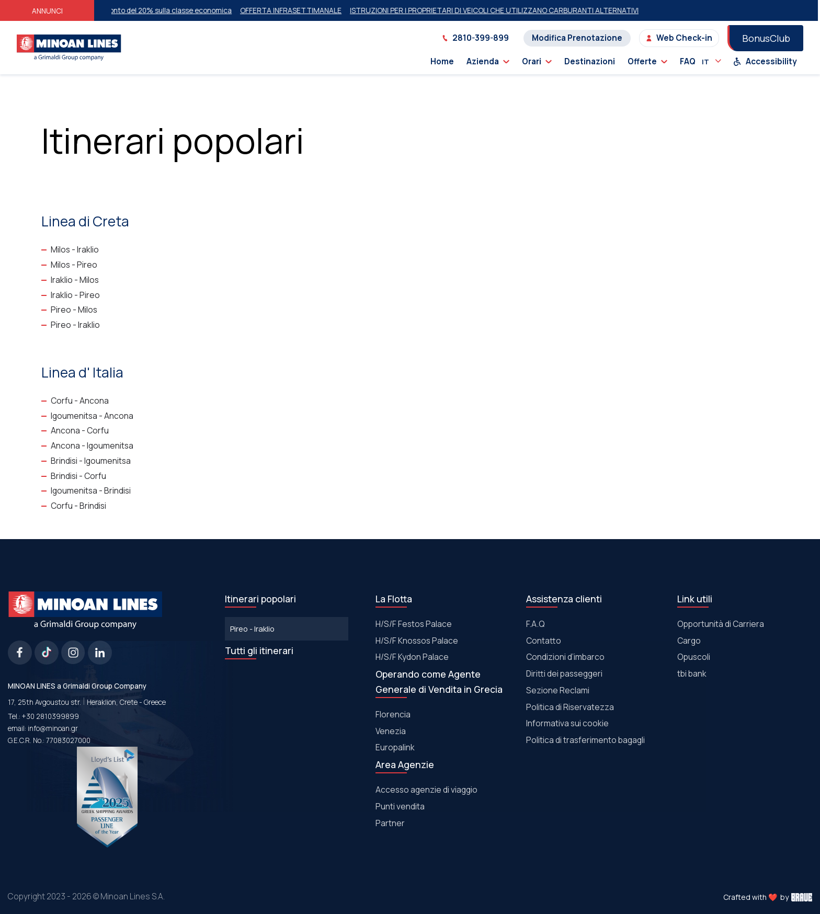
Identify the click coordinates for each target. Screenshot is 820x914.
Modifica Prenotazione (577, 37)
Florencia (393, 714)
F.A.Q (535, 624)
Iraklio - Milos (75, 279)
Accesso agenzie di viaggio (426, 789)
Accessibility (765, 61)
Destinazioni (589, 61)
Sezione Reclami (557, 690)
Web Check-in (679, 37)
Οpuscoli (693, 656)
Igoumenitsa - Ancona (92, 415)
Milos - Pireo (74, 264)
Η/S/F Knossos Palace (416, 640)
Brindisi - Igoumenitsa (91, 460)
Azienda (487, 61)
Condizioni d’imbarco (565, 656)
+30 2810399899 (50, 716)
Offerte (647, 61)
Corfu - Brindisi (78, 505)
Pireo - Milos (74, 309)
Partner (390, 823)
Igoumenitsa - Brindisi (91, 490)
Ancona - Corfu (80, 430)
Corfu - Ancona (80, 400)
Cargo (689, 640)
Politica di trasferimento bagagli (585, 740)
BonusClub (766, 38)
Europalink (395, 747)
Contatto (543, 640)
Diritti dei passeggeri (564, 673)
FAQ (688, 61)
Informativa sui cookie (567, 723)
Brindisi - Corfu (78, 476)
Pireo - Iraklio (75, 324)
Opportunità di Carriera (720, 624)
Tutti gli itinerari (259, 650)
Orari (537, 61)
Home (442, 61)
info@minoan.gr (53, 728)
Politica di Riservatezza (570, 707)
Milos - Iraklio (75, 249)
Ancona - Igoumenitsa (92, 445)
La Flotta (393, 598)
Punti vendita (400, 806)
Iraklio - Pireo (75, 295)
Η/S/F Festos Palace (413, 624)
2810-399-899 (475, 37)
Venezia (390, 731)
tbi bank (692, 673)
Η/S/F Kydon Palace (412, 656)
